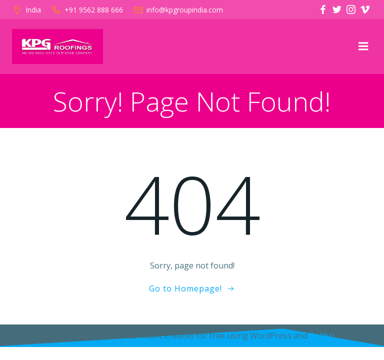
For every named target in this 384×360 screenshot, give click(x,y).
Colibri (322, 335)
